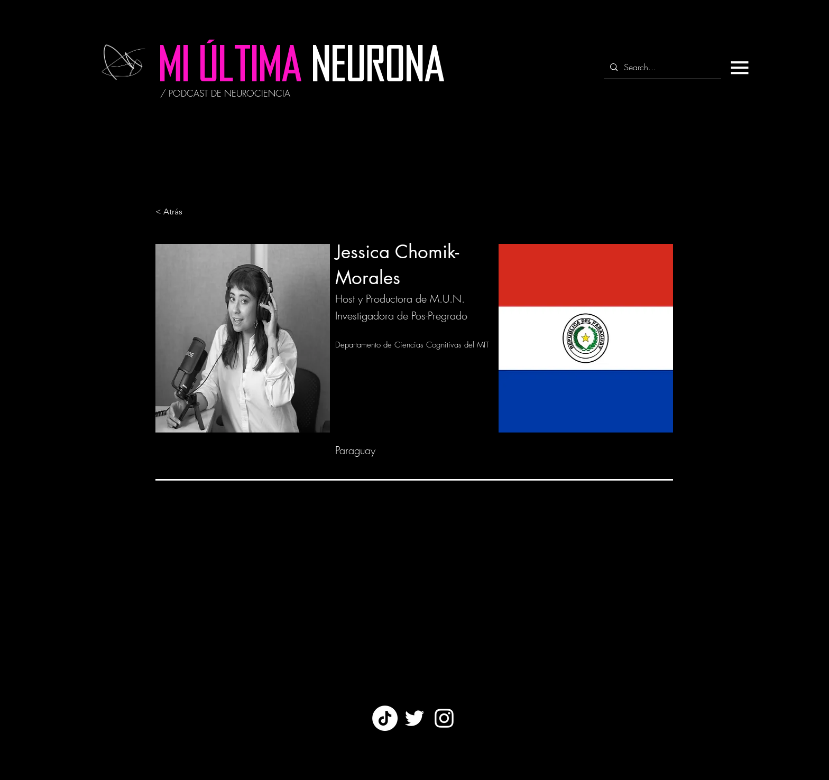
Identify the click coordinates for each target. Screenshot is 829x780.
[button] (739, 67)
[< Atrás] (190, 211)
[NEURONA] (378, 68)
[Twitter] (414, 718)
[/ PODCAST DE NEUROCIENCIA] (225, 93)
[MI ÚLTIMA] (230, 69)
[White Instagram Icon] (444, 718)
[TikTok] (385, 718)
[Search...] (661, 67)
